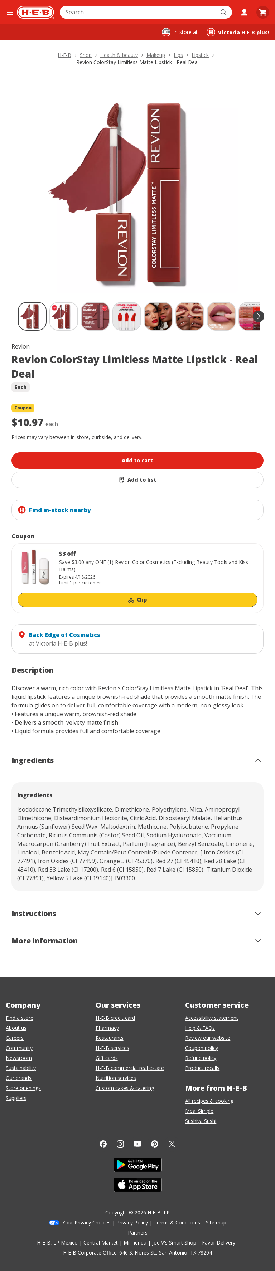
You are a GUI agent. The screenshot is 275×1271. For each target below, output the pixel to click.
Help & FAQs (200, 1027)
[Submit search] (224, 12)
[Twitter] (172, 1144)
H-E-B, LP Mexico (57, 1242)
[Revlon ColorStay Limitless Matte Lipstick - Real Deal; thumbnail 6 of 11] (189, 316)
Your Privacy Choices (86, 1222)
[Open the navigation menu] (10, 12)
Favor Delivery (218, 1242)
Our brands (19, 1078)
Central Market (100, 1242)
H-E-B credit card (115, 1017)
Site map (216, 1222)
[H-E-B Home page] (35, 12)
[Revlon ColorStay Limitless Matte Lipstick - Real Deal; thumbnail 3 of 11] (95, 316)
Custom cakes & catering (125, 1088)
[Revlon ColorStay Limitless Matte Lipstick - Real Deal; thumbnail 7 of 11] (221, 316)
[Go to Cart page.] (262, 12)
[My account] (244, 12)
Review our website (207, 1037)
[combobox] (138, 12)
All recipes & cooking (209, 1100)
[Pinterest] (155, 1144)
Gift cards (107, 1058)
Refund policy (200, 1058)
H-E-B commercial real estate (130, 1068)
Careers (15, 1037)
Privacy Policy (132, 1222)
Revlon (20, 346)
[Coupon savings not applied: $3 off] (137, 578)
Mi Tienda (135, 1242)
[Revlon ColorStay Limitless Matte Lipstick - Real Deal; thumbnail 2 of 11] (63, 316)
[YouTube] (137, 1144)
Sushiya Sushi (200, 1120)
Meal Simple (199, 1110)
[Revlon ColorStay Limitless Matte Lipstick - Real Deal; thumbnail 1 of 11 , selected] (32, 316)
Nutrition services (116, 1078)
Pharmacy (107, 1027)
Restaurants (110, 1037)
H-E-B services (112, 1047)
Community (19, 1047)
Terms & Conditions (177, 1222)
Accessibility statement (211, 1017)
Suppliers (16, 1098)
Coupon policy (201, 1047)
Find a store (19, 1017)
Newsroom (19, 1058)
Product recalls (202, 1068)
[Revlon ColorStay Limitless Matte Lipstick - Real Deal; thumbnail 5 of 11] (158, 316)
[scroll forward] (258, 316)
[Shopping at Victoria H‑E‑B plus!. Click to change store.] (238, 32)
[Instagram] (120, 1144)
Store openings (23, 1088)
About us (16, 1027)
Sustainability (21, 1068)
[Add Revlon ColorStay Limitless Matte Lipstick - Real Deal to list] (137, 480)
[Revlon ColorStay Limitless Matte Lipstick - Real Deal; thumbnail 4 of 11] (126, 316)
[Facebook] (103, 1144)
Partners (138, 1232)
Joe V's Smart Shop (174, 1242)
